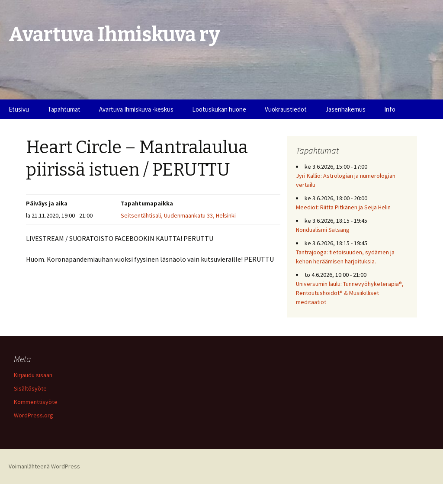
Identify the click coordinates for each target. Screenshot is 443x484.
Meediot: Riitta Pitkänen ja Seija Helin (343, 207)
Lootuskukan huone (219, 109)
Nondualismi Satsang (323, 230)
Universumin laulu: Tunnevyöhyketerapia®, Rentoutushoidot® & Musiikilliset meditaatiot (350, 293)
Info (389, 109)
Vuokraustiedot (286, 109)
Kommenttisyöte (36, 402)
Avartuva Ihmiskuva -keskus (136, 109)
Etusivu (19, 109)
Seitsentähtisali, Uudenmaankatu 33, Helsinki (178, 215)
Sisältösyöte (30, 388)
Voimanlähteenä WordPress (44, 466)
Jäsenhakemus (345, 109)
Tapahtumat (64, 109)
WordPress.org (33, 415)
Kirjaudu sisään (33, 375)
